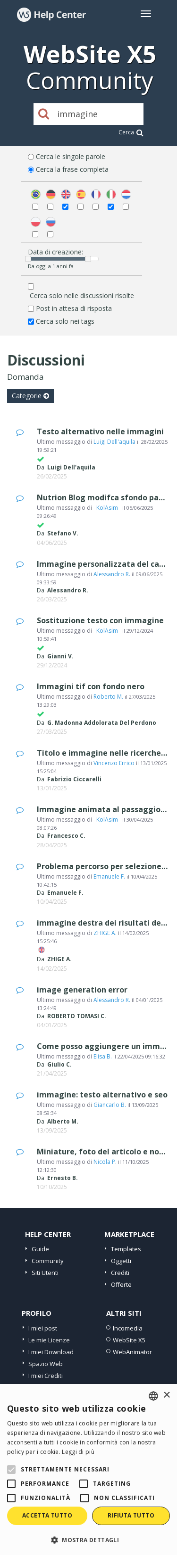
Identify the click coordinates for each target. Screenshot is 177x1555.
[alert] (88, 1469)
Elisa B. (102, 1056)
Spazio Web (45, 1363)
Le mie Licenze (49, 1340)
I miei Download (51, 1352)
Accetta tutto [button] (47, 1515)
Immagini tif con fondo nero (90, 686)
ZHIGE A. (105, 933)
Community (48, 1260)
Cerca (130, 132)
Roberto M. (108, 697)
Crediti (120, 1272)
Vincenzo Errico (114, 763)
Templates (126, 1249)
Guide (40, 1249)
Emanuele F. (109, 876)
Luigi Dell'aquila (114, 442)
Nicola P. (105, 1162)
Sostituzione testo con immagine (100, 620)
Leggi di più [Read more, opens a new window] (78, 1452)
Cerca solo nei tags (65, 321)
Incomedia (128, 1328)
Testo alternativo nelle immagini (100, 431)
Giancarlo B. (109, 1105)
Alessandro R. (111, 574)
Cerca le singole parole (70, 156)
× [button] (166, 1395)
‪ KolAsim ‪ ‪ (107, 508)
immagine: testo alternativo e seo (102, 1094)
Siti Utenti (45, 1272)
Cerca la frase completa (72, 169)
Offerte (121, 1284)
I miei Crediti (45, 1375)
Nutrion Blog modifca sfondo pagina (106, 497)
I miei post (42, 1328)
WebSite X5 (129, 1340)
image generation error (82, 989)
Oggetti (121, 1260)
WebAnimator (132, 1352)
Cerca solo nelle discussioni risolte (82, 295)
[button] (88, 1539)
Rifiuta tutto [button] (131, 1515)
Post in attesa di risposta (74, 308)
